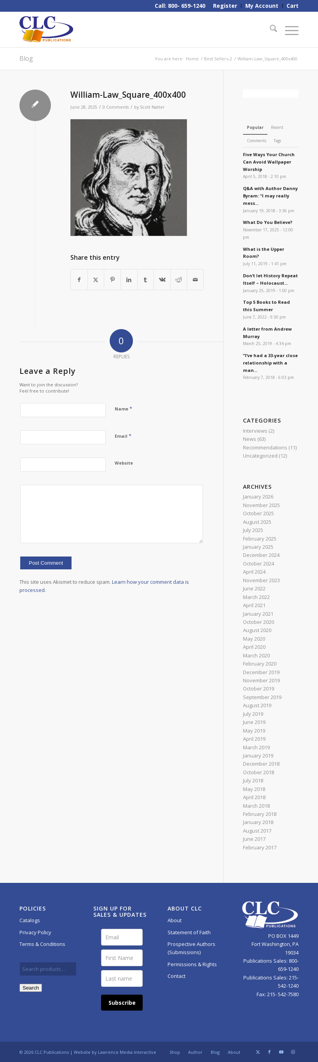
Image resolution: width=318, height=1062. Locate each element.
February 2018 (259, 813)
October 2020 (258, 621)
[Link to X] (258, 1052)
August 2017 (257, 830)
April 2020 (254, 646)
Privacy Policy (35, 932)
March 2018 (256, 805)
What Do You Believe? (267, 222)
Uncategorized (260, 455)
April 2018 (254, 797)
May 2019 (254, 730)
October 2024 (258, 563)
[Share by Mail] (195, 279)
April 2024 (254, 571)
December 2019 (261, 672)
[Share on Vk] (162, 279)
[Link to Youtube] (281, 1052)
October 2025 (258, 513)
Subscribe (122, 1002)
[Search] (269, 29)
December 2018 (261, 763)
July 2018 (253, 780)
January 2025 (258, 546)
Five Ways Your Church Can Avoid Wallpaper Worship (269, 161)
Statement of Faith (189, 932)
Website (124, 463)
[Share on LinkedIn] (129, 279)
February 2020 (259, 663)
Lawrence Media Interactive (127, 1052)
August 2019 (257, 705)
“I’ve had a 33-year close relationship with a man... (270, 362)
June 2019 (254, 722)
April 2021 (254, 605)
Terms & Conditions (42, 944)
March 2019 (256, 747)
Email (123, 435)
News (249, 438)
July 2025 (253, 530)
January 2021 (258, 613)
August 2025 (257, 521)
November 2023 (261, 580)
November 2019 (261, 680)
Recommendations (265, 447)
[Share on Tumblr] (146, 279)
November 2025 (261, 505)
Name (123, 408)
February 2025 (259, 538)
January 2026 (258, 496)
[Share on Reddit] (179, 279)
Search (31, 988)
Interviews (255, 430)
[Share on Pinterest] (112, 279)
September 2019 (262, 697)
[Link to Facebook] (269, 1052)
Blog (26, 58)
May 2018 (254, 789)
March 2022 (256, 597)
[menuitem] (225, 6)
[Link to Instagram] (293, 1052)
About (175, 920)
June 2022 (254, 588)
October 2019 (258, 688)
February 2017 (259, 847)
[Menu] (288, 29)
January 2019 (258, 755)
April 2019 (254, 738)
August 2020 (257, 630)
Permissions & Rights (192, 964)
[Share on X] (96, 279)
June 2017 (254, 838)
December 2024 (261, 554)
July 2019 (253, 713)
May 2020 (254, 638)
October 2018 (258, 772)
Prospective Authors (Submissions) (191, 948)
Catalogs (29, 920)
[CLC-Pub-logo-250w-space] (46, 29)
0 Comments (116, 107)
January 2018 (258, 822)
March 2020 (256, 655)
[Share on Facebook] (79, 279)
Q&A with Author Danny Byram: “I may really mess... (270, 195)
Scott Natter (152, 107)
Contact (176, 975)
